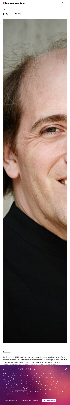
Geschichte (6, 352)
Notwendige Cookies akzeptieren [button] (29, 400)
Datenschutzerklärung (21, 390)
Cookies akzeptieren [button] (49, 400)
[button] (66, 3)
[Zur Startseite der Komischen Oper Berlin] (14, 3)
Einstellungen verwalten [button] (10, 400)
